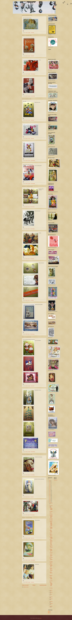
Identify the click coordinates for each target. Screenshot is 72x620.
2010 (50, 499)
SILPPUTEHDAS (24, 3)
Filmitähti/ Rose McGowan (51, 550)
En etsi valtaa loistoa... (51, 578)
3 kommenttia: (32, 258)
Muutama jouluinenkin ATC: (51, 565)
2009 (50, 500)
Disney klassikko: (51, 559)
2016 (50, 491)
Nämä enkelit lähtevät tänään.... (51, 509)
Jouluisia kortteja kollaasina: (51, 528)
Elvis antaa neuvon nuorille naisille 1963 (51, 584)
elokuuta (51, 594)
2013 (50, 495)
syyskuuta (51, 592)
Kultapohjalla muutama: (51, 547)
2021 (50, 485)
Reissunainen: (51, 576)
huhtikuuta (51, 603)
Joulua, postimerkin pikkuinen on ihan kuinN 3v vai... (51, 542)
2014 (50, 494)
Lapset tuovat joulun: (51, 531)
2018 (50, 489)
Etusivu (34, 585)
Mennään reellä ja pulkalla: (51, 538)
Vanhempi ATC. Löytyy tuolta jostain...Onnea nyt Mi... (51, 523)
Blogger (40, 618)
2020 (50, 486)
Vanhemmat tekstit (43, 585)
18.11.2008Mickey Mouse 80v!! (51, 516)
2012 (50, 496)
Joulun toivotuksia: (51, 535)
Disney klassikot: (51, 573)
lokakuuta (51, 590)
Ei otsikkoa (51, 511)
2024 (50, 481)
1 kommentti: (32, 32)
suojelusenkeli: (51, 563)
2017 (50, 490)
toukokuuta (51, 601)
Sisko (50, 611)
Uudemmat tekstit (25, 585)
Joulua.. (51, 512)
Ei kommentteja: (33, 160)
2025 (50, 480)
